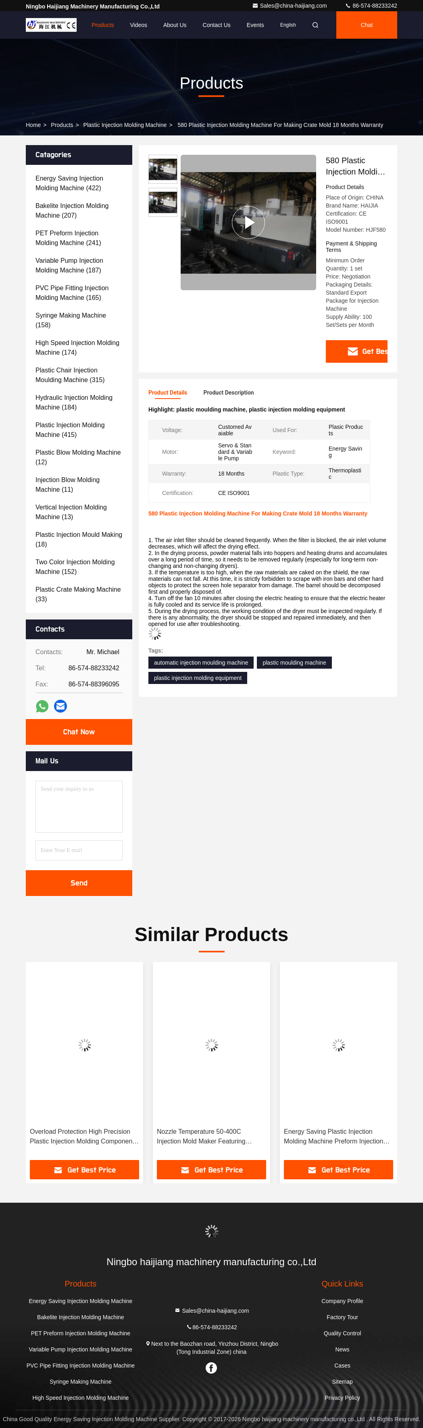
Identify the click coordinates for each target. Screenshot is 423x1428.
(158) (70, 320)
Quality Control (342, 1333)
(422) (69, 183)
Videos (138, 25)
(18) (78, 539)
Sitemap (342, 1381)
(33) (78, 594)
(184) (74, 402)
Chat (367, 25)
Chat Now (79, 732)
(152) (75, 567)
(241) (68, 238)
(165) (71, 293)
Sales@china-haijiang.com (290, 5)
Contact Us (217, 25)
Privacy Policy (342, 1398)
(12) (78, 457)
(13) (71, 512)
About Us (175, 25)
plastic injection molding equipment (198, 678)
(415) (70, 430)
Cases (342, 1365)
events (255, 25)
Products (103, 25)
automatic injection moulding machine (201, 662)
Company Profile (342, 1301)
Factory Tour (342, 1317)
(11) (67, 484)
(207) (71, 210)
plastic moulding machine (294, 662)
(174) (77, 347)
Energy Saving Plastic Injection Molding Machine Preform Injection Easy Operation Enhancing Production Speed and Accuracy (333, 1137)
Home (67, 25)
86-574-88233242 (371, 5)
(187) (69, 265)
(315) (70, 375)
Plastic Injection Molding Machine (125, 125)
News (342, 1349)
